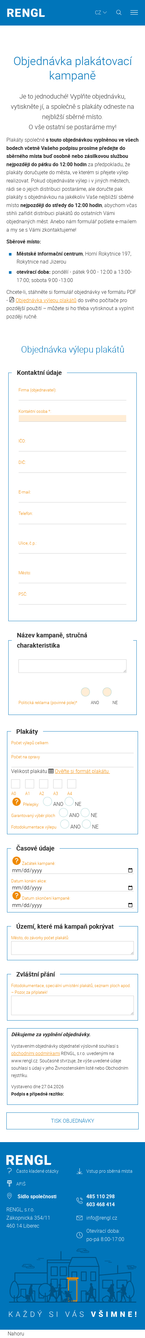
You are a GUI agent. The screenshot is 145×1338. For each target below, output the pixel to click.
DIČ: (72, 466)
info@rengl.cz (101, 1217)
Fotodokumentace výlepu (33, 827)
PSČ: (72, 598)
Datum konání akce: (72, 884)
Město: (72, 576)
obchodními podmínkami (35, 1053)
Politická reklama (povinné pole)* (47, 702)
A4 (71, 787)
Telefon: (72, 517)
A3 (57, 787)
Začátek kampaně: (72, 865)
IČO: (72, 444)
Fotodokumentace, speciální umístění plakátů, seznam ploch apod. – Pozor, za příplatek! (72, 999)
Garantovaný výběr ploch (33, 815)
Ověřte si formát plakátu (82, 771)
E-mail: (72, 495)
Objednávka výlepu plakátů (46, 300)
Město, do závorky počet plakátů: (72, 945)
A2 (43, 787)
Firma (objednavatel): (72, 393)
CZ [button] (98, 12)
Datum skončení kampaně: (72, 900)
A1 (29, 787)
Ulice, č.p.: (72, 547)
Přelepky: (25, 804)
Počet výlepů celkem (72, 746)
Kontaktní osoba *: (72, 415)
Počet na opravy (72, 760)
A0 (15, 787)
